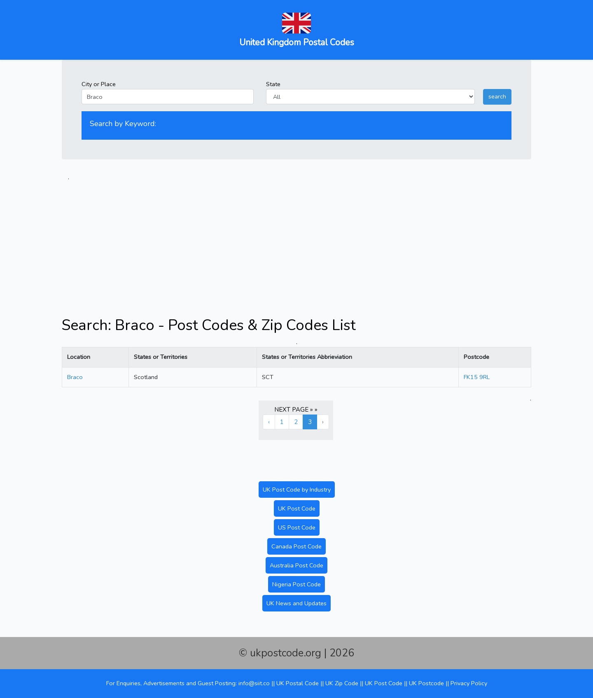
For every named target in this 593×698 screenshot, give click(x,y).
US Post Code (296, 527)
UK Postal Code (297, 683)
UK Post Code (296, 508)
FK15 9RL (477, 377)
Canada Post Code (296, 546)
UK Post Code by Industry (297, 489)
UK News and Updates (296, 603)
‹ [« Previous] (269, 422)
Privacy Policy (469, 683)
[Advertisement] (296, 239)
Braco (75, 377)
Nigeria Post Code (296, 584)
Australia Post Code (296, 565)
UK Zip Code (341, 683)
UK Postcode (426, 683)
